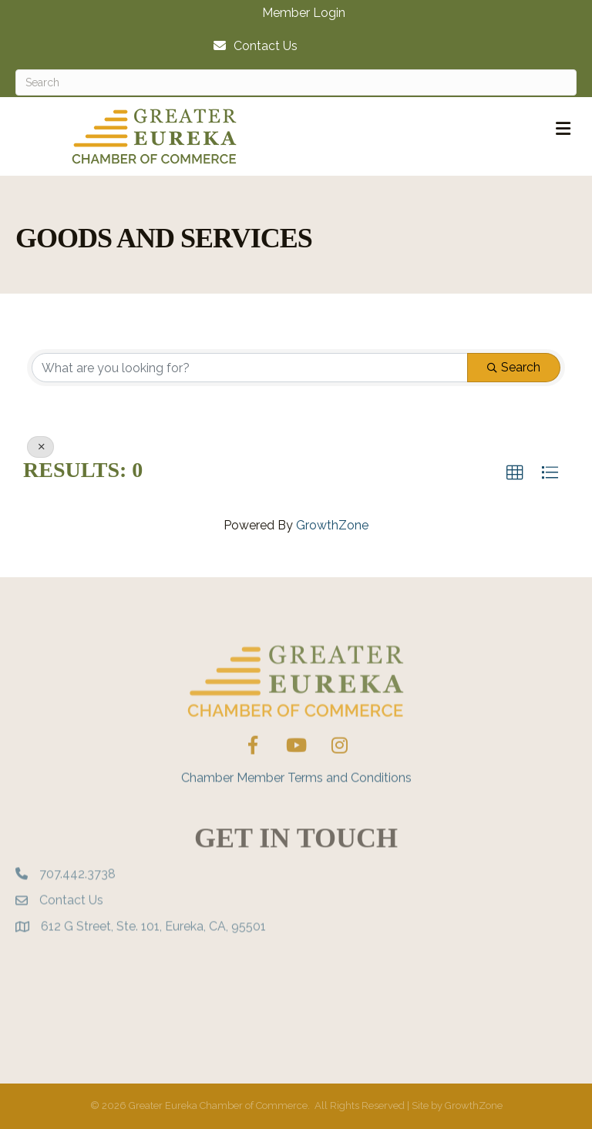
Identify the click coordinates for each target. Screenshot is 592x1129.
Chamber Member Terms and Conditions (296, 805)
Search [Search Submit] (513, 367)
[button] (515, 473)
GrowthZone (332, 525)
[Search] (296, 82)
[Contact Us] (252, 46)
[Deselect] (40, 447)
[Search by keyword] (250, 367)
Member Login (303, 13)
